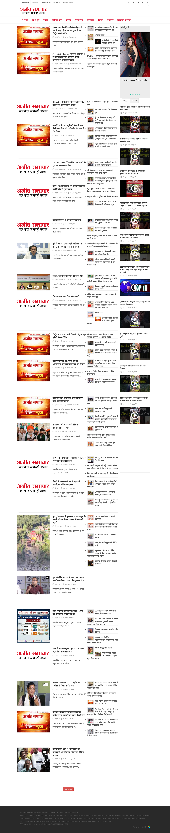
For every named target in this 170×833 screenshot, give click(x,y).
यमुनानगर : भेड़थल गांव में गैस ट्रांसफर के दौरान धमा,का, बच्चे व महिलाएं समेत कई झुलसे (101, 553)
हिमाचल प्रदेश (58, 405)
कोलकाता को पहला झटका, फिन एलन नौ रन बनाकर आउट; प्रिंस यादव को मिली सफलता (101, 363)
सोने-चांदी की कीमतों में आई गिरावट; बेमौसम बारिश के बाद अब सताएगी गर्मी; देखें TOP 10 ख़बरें (134, 269)
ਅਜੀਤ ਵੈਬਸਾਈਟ (46, 2)
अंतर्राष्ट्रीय (57, 37)
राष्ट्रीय (56, 465)
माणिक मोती (99, 313)
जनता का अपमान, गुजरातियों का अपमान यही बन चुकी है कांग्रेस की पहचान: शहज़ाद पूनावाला (102, 181)
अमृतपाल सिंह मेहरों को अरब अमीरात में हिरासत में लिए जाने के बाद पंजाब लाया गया (106, 305)
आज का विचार (99, 35)
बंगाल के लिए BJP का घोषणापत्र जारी (67, 220)
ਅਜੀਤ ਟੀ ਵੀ (56, 2)
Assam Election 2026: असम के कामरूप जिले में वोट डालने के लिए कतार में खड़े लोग (102, 685)
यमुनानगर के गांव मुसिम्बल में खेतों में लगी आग (102, 196)
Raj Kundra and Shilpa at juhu (134, 80)
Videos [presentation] (125, 101)
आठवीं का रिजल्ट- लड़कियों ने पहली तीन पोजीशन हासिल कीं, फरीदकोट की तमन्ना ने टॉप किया (68, 128)
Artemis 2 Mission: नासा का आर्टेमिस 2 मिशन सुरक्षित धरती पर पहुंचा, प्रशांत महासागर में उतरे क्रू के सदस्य (69, 57)
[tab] (126, 100)
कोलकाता (57, 224)
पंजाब (56, 135)
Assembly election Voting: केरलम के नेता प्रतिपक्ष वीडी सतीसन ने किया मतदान (102, 733)
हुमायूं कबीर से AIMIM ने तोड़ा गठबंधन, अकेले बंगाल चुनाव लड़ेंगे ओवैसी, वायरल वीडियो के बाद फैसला (102, 278)
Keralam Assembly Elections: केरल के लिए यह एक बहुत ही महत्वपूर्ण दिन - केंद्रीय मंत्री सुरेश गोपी (102, 711)
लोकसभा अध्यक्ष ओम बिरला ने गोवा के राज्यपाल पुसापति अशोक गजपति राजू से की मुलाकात (102, 621)
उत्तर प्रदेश (57, 250)
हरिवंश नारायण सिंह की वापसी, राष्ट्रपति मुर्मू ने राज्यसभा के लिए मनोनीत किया (101, 262)
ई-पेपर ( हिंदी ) (35, 2)
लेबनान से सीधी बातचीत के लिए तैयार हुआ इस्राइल (102, 320)
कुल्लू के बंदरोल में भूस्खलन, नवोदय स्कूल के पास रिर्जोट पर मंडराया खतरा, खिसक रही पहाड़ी (69, 519)
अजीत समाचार (25, 2)
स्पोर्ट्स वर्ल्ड (58, 109)
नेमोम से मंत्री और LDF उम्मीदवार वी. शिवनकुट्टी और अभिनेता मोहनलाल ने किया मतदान (68, 752)
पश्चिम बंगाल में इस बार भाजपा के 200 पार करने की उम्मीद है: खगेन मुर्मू (102, 353)
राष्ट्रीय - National (60, 64)
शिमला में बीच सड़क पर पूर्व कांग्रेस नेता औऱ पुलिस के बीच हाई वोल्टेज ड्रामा (102, 400)
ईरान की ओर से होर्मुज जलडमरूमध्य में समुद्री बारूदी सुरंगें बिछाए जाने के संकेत (102, 640)
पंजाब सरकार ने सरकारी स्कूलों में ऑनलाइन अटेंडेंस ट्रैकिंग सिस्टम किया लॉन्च (101, 484)
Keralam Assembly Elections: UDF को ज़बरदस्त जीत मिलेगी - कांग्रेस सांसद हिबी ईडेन (102, 722)
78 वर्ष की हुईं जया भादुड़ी (103, 648)
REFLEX (145, 827)
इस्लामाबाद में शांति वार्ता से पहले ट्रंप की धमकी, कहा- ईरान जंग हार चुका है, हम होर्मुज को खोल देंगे (67, 30)
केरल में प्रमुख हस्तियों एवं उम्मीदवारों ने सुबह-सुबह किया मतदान (102, 655)
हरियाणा (57, 431)
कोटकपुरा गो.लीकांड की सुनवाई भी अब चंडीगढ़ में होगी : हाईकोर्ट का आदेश (106, 502)
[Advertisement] (60, 94)
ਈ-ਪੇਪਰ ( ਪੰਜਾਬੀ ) (68, 2)
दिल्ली (56, 341)
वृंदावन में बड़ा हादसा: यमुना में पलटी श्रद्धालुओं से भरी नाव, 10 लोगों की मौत (105, 120)
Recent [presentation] (134, 101)
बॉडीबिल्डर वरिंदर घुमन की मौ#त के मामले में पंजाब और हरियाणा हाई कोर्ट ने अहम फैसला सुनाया (102, 419)
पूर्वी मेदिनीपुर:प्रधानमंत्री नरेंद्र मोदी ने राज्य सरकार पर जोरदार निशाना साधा (102, 527)
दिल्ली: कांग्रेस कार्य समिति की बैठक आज (68, 276)
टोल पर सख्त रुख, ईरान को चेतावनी (66, 296)
